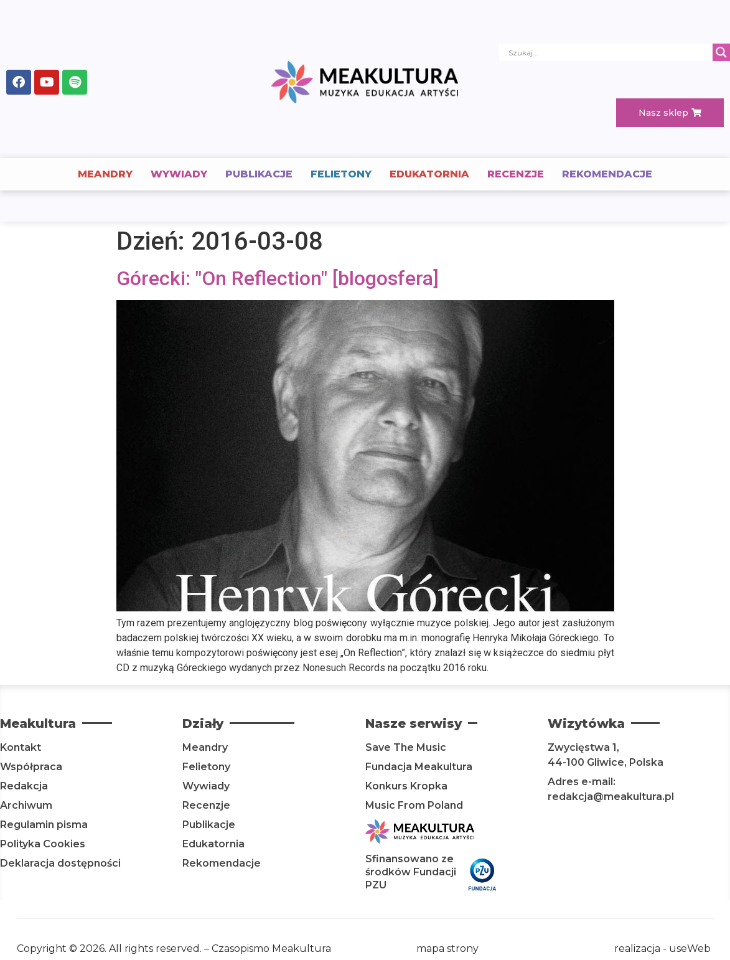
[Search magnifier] (721, 52)
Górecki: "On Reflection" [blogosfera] (277, 278)
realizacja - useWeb (662, 948)
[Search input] (608, 52)
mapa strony (447, 948)
